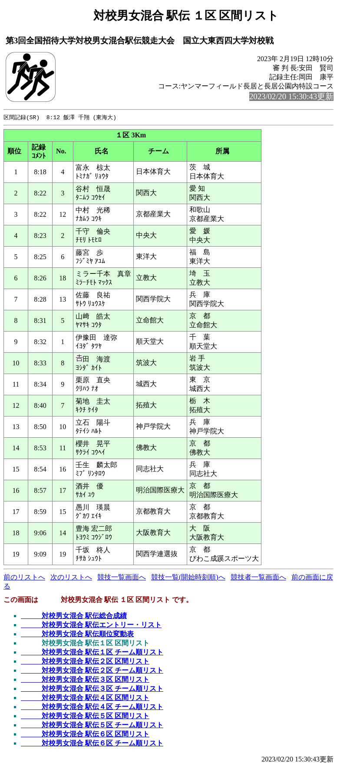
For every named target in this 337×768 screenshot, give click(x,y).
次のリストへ (71, 577)
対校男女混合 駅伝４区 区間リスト (85, 698)
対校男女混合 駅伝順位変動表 (77, 634)
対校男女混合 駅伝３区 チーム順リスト (92, 689)
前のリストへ (24, 577)
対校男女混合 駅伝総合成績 (74, 616)
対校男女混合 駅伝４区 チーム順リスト (92, 707)
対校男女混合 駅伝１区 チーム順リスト (92, 652)
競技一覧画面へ (121, 577)
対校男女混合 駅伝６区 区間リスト (85, 734)
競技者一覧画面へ (258, 577)
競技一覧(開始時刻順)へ (188, 577)
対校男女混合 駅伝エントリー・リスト (91, 625)
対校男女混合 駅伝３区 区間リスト (85, 679)
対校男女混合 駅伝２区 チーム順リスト (92, 670)
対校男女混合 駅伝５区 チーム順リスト (92, 725)
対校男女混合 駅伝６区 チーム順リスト (92, 743)
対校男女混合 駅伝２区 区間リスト (85, 661)
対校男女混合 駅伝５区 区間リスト (85, 716)
